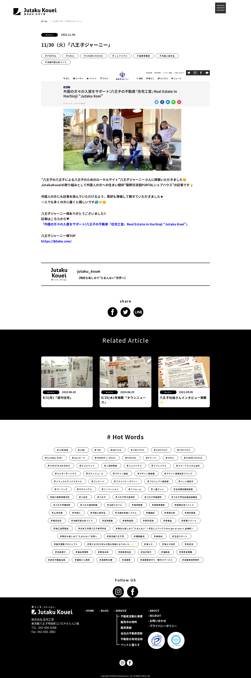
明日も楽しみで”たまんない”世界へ (79, 536)
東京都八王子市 (116, 536)
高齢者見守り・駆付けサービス (157, 559)
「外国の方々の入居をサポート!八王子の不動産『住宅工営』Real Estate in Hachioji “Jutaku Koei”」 (115, 224)
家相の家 (170, 512)
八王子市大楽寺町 (126, 497)
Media (49, 35)
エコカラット (88, 465)
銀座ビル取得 (83, 559)
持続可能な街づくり (57, 62)
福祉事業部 (83, 551)
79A (99, 449)
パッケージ (99, 481)
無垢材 (159, 536)
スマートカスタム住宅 (189, 465)
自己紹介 (147, 551)
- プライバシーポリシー (162, 626)
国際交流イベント (185, 504)
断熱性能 (129, 520)
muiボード (79, 457)
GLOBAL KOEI (54, 457)
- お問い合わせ (157, 621)
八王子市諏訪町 (63, 504)
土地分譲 (58, 512)
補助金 (166, 551)
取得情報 (138, 504)
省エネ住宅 (169, 544)
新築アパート (190, 520)
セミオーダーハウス (66, 473)
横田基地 (140, 536)
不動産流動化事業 (132, 616)
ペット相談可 (187, 481)
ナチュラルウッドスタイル (69, 481)
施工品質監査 (62, 528)
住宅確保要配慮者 (184, 489)
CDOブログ (161, 449)
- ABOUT (153, 610)
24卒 (82, 449)
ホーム (44, 21)
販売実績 (126, 628)
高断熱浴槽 (107, 559)
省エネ (149, 544)
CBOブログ (138, 449)
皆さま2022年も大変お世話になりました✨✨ (112, 544)
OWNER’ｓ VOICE (106, 457)
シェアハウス (121, 55)
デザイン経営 (121, 473)
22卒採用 (63, 449)
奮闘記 (151, 512)
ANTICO (117, 449)
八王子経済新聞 (89, 504)
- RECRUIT (154, 616)
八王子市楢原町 (154, 497)
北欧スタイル (115, 504)
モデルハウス (85, 489)
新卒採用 (149, 520)
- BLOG (103, 610)
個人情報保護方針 (61, 497)
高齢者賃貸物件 (191, 559)
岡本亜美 (191, 512)
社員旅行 (61, 551)
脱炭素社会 (125, 551)
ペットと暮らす (130, 645)
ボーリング (62, 489)
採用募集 (108, 520)
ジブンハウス (160, 465)
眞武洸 (190, 544)
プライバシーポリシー (127, 481)
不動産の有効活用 (132, 639)
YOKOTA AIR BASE (60, 465)
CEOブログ (184, 449)
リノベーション (111, 489)
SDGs (71, 55)
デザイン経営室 (147, 473)
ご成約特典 (111, 465)
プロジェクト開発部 (159, 481)
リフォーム (136, 489)
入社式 (84, 497)
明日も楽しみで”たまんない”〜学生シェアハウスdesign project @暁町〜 (156, 528)
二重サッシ (158, 489)
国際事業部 (144, 55)
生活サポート (180, 536)
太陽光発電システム (127, 512)
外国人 (77, 512)
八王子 (102, 497)
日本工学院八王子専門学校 (93, 528)
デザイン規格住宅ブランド (179, 473)
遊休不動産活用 (57, 559)
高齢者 (127, 559)
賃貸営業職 (186, 551)
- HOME (89, 610)
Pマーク (152, 457)
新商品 (169, 520)
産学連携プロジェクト (67, 544)
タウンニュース (95, 473)
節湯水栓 (104, 551)
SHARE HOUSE (94, 55)
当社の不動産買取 (132, 633)
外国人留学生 (168, 55)
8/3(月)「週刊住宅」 (58, 398)
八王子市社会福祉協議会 (185, 497)
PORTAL (51, 55)
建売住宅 (57, 520)
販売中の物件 (129, 622)
